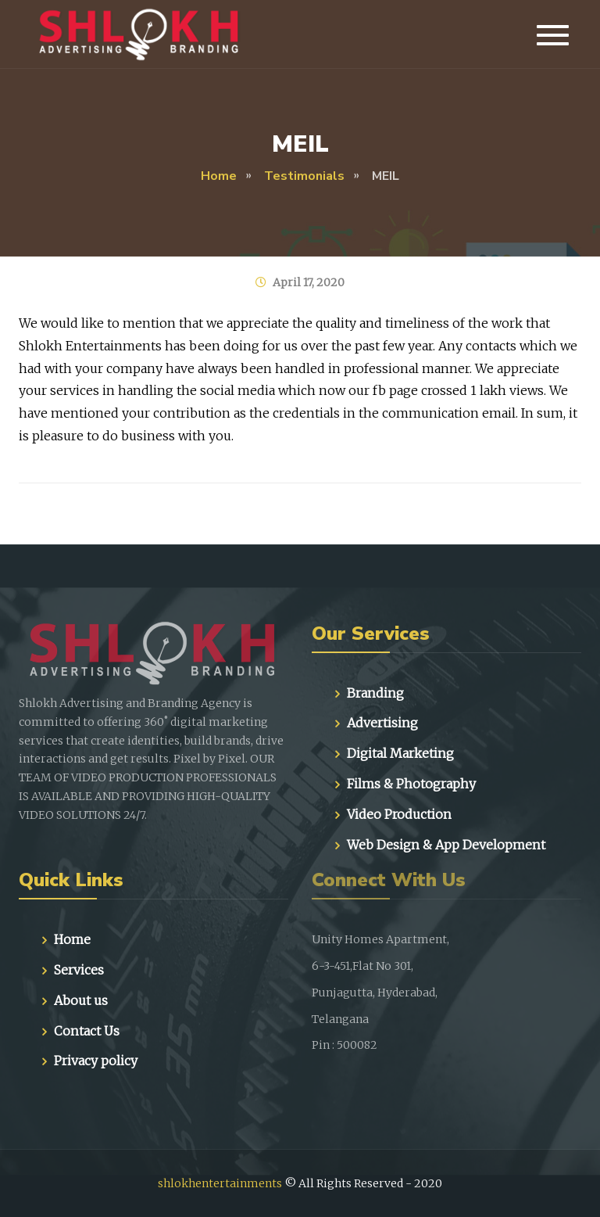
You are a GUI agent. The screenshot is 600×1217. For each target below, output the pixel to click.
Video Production (399, 814)
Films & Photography (411, 784)
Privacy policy (96, 1060)
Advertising (382, 723)
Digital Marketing (400, 753)
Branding (375, 693)
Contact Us (87, 1031)
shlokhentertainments (220, 1183)
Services (79, 970)
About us (81, 1000)
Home (72, 939)
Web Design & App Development (446, 845)
